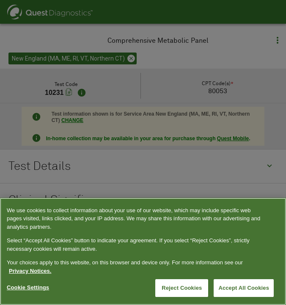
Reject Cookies (182, 288)
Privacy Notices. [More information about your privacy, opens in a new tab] (30, 271)
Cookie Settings (28, 287)
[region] (143, 251)
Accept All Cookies (243, 288)
